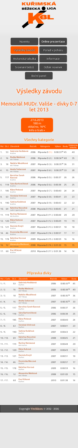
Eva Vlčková (16, 278)
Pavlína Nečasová (15, 232)
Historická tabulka (23, 58)
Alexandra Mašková (16, 270)
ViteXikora (37, 444)
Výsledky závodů (23, 50)
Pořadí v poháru (54, 50)
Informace (54, 58)
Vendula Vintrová (15, 208)
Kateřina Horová (19, 262)
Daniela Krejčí (17, 247)
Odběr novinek (54, 67)
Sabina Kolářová (19, 216)
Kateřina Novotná (15, 224)
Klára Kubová (17, 240)
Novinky (24, 41)
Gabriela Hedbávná (16, 153)
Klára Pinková (17, 201)
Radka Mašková (18, 161)
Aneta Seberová (19, 176)
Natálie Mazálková (16, 168)
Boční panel (38, 75)
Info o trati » (37, 130)
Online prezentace (54, 41)
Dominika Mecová (15, 254)
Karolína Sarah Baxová (30, 337)
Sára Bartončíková (17, 193)
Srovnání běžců (23, 67)
